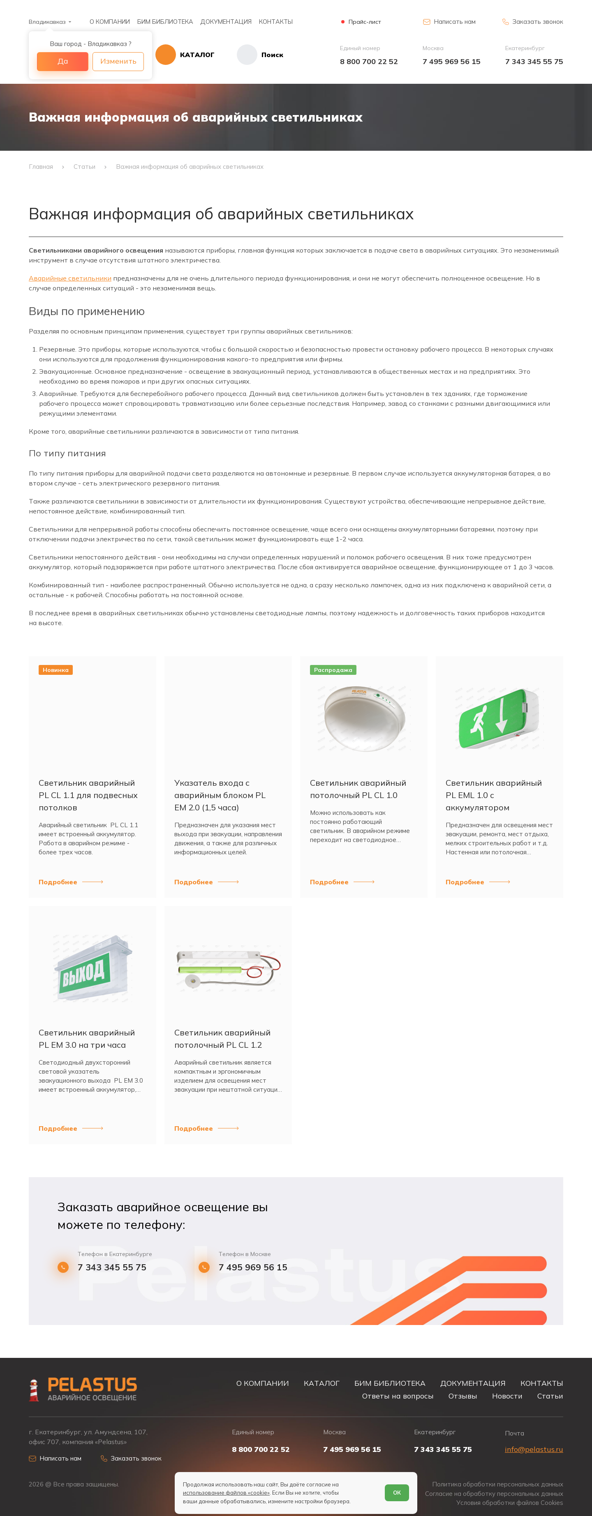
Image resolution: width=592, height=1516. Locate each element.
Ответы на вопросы (398, 1395)
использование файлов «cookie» (226, 1492)
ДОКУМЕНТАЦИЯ (226, 21)
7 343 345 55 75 (534, 61)
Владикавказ (47, 21)
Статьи (550, 1395)
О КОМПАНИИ (110, 21)
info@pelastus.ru (534, 1449)
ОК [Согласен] (397, 1492)
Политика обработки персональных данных (497, 1484)
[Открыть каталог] (185, 54)
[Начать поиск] (249, 54)
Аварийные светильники (70, 278)
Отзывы (463, 1395)
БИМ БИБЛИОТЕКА (165, 21)
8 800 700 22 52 (369, 61)
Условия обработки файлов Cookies (509, 1503)
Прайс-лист (365, 21)
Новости (507, 1395)
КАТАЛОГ (322, 1382)
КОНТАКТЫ (276, 21)
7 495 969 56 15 (452, 61)
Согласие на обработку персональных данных (494, 1494)
